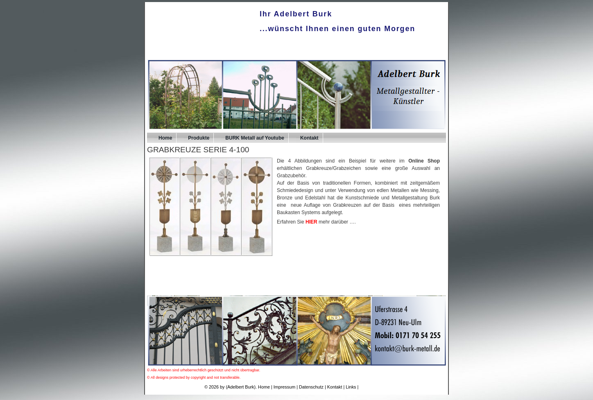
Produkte (198, 138)
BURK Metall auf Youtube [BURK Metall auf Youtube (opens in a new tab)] (254, 138)
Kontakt (309, 138)
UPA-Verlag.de (374, 386)
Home (165, 138)
